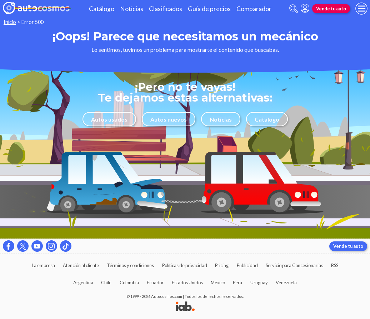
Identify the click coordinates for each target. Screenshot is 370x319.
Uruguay (259, 282)
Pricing (222, 265)
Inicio (10, 22)
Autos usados (109, 119)
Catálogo (101, 9)
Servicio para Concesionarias (294, 265)
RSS (334, 265)
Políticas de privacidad (184, 265)
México (218, 282)
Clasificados (165, 9)
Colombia (129, 282)
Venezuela (286, 282)
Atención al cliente (81, 265)
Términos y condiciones (130, 265)
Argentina (83, 282)
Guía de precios (209, 9)
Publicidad (247, 265)
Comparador (253, 9)
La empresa (43, 265)
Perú (237, 282)
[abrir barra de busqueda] (293, 9)
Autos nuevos (168, 119)
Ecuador (155, 282)
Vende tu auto (331, 8)
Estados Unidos (187, 282)
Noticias (131, 9)
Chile (106, 282)
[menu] (361, 9)
